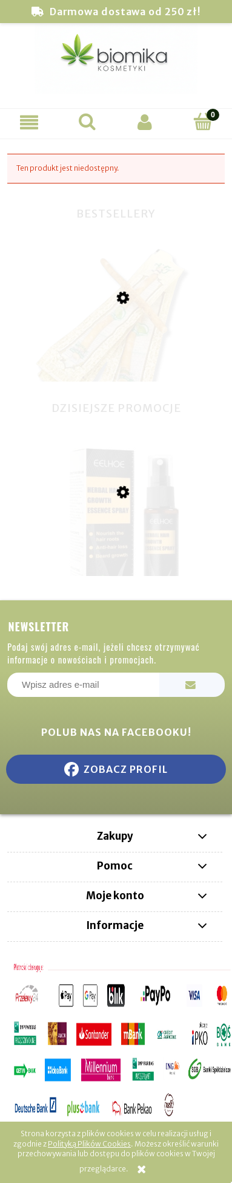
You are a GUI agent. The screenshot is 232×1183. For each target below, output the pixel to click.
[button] (29, 122)
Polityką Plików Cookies (89, 1143)
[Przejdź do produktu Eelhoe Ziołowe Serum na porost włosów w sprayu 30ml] (116, 553)
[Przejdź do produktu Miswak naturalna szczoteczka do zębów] (116, 362)
